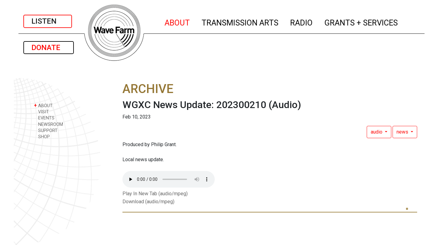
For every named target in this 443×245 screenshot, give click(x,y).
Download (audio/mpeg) (148, 201)
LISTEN (47, 21)
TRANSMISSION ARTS (240, 21)
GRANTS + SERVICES (361, 21)
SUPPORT (46, 130)
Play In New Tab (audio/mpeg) (155, 193)
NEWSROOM (48, 124)
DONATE (48, 47)
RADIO (301, 21)
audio (377, 132)
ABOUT (177, 21)
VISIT (41, 112)
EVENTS (44, 118)
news (403, 132)
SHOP (42, 136)
